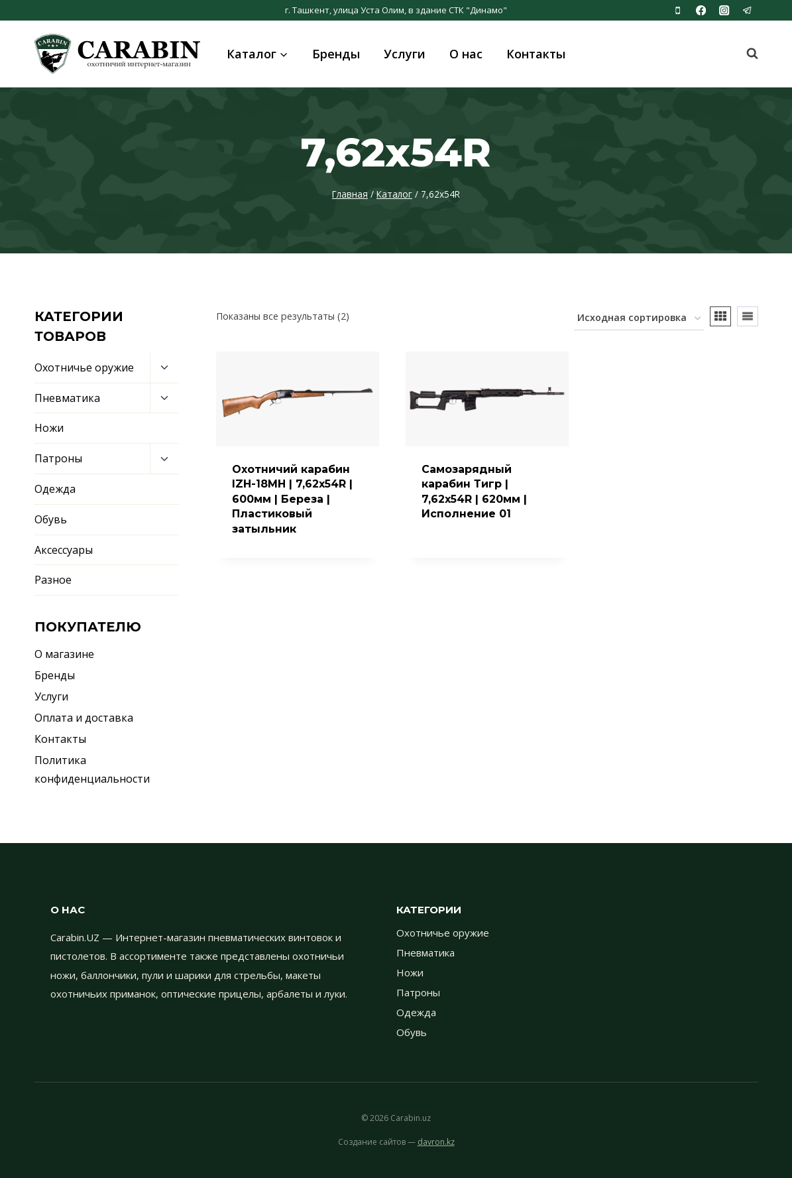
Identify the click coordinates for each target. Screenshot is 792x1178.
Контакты (535, 54)
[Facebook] (701, 10)
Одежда (55, 489)
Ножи (49, 428)
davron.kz (436, 1141)
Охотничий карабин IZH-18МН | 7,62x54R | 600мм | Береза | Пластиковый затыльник (292, 499)
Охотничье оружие (84, 367)
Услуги (404, 54)
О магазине (64, 654)
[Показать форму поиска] (745, 54)
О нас (465, 54)
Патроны (58, 458)
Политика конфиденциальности (92, 770)
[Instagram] (724, 10)
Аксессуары (63, 550)
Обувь (50, 519)
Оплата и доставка (83, 717)
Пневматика (67, 398)
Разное (53, 579)
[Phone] (677, 10)
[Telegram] (748, 10)
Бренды (336, 54)
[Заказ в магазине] (639, 318)
